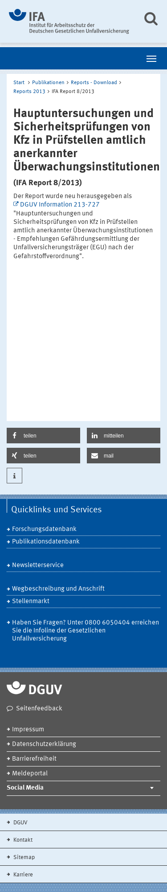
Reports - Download (94, 82)
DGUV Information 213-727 (60, 205)
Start (18, 82)
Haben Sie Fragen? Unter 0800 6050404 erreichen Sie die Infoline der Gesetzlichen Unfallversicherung (85, 631)
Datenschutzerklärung (44, 744)
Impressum (28, 729)
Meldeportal (30, 773)
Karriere (22, 875)
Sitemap (23, 857)
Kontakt (22, 840)
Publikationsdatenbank (46, 542)
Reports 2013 (29, 91)
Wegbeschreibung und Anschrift (58, 589)
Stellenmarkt (30, 601)
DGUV (20, 823)
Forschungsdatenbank (44, 529)
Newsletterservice (38, 565)
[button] (43, 435)
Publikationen (48, 82)
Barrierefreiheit (34, 759)
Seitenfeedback (39, 708)
